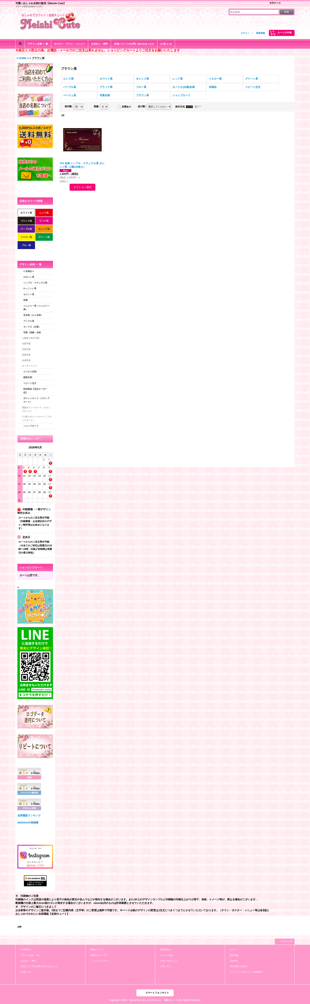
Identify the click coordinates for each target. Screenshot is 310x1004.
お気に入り (165, 966)
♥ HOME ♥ (26, 949)
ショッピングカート (100, 961)
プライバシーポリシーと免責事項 (246, 972)
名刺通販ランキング (29, 815)
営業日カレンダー (99, 955)
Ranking (234, 961)
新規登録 (260, 33)
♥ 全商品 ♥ (28, 271)
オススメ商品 (166, 955)
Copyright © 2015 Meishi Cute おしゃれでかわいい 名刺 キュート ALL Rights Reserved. (155, 1000)
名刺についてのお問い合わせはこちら (39, 966)
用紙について (96, 949)
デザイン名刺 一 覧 (30, 955)
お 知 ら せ (26, 972)
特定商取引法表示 (238, 966)
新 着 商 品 (165, 949)
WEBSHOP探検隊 (27, 822)
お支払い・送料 (28, 961)
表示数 (69, 106)
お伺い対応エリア (169, 961)
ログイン (245, 33)
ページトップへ (287, 941)
